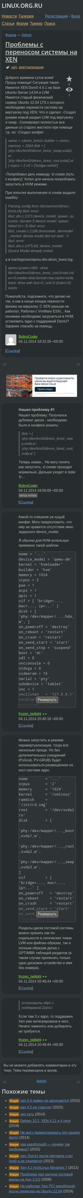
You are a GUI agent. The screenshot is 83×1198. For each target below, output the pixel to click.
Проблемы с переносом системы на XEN (41, 51)
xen (14, 67)
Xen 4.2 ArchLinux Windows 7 (43, 1168)
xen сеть (27, 1114)
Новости (9, 16)
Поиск (49, 23)
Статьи (8, 23)
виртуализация (31, 67)
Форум (22, 23)
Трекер (36, 23)
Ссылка (12, 351)
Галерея (26, 16)
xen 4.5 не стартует (36, 1107)
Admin (27, 35)
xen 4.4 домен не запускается (44, 1100)
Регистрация (56, 16)
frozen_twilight (30, 714)
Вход (75, 16)
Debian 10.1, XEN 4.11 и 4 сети (45, 1121)
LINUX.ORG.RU (22, 6)
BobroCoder (28, 336)
